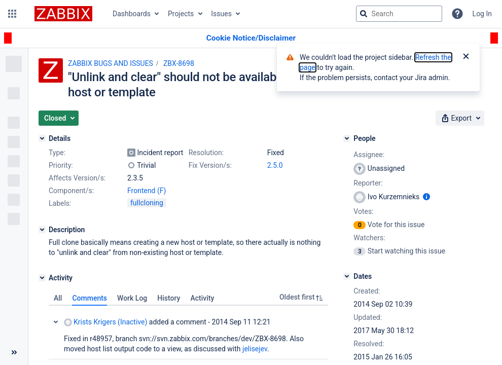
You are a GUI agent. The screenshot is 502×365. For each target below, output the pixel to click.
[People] (346, 138)
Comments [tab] (89, 298)
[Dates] (346, 276)
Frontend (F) (146, 191)
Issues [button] (221, 14)
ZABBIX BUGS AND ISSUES (110, 63)
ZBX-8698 (178, 63)
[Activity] (42, 277)
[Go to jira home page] (63, 14)
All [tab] (58, 298)
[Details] (42, 138)
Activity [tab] (202, 298)
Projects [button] (181, 14)
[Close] (466, 57)
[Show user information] (426, 197)
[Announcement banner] (251, 38)
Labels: (60, 203)
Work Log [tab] (132, 298)
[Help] (457, 14)
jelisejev (254, 349)
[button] (12, 14)
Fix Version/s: (210, 165)
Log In (482, 14)
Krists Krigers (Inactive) (105, 322)
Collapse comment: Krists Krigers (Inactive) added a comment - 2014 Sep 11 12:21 (56, 322)
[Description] (42, 229)
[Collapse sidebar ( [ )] (14, 352)
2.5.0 (275, 165)
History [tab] (168, 298)
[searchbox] (399, 14)
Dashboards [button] (132, 14)
